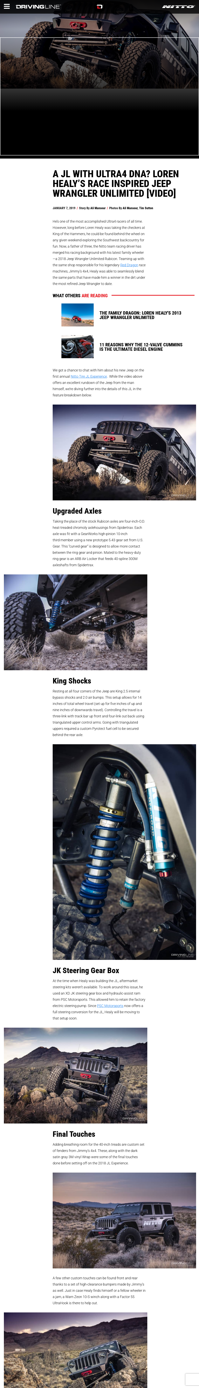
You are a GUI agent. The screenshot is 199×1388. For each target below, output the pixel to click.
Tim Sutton (146, 208)
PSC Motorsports (110, 1005)
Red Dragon (129, 265)
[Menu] (7, 6)
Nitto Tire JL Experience (89, 376)
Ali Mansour (98, 208)
